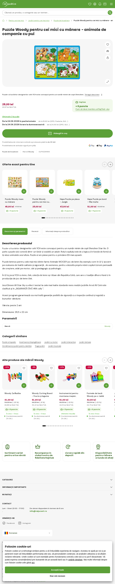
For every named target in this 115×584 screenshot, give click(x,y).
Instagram (24, 523)
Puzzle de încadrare (10, 152)
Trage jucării (40, 346)
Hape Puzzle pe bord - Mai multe (96, 200)
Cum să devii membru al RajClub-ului (92, 109)
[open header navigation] (111, 4)
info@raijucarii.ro (38, 511)
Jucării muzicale (54, 346)
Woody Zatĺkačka (12, 393)
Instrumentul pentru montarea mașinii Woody (68, 394)
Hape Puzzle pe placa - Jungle (70, 200)
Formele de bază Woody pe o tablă (95, 394)
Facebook (8, 523)
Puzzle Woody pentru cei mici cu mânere (40, 200)
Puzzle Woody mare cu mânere (14, 200)
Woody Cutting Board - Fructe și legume (42, 394)
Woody (31, 152)
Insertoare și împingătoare (30, 342)
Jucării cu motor (51, 342)
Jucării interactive (68, 342)
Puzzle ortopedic (9, 342)
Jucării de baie (85, 342)
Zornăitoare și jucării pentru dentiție (17, 346)
